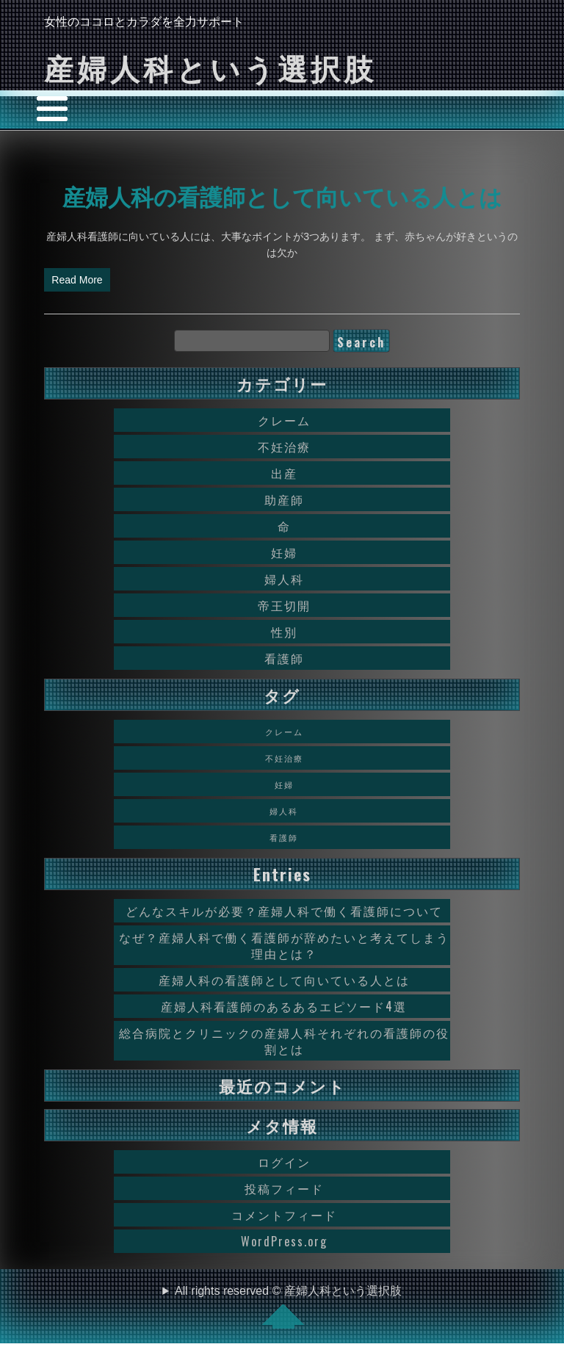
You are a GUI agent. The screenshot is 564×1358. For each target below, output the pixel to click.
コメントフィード (284, 1215)
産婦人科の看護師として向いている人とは (282, 195)
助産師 (284, 499)
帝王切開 (284, 605)
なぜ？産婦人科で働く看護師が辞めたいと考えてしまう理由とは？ (284, 945)
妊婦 (284, 552)
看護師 (284, 658)
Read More (76, 280)
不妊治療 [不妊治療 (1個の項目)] (284, 758)
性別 (284, 631)
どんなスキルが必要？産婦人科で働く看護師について (284, 911)
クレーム (284, 420)
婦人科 (284, 579)
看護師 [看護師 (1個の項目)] (284, 837)
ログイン (284, 1162)
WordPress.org (284, 1241)
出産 (284, 473)
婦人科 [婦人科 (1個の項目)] (284, 811)
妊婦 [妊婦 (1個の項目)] (284, 784)
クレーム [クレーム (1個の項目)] (284, 731)
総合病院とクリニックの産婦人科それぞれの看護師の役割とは (284, 1041)
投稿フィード (284, 1188)
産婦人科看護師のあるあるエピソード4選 (284, 1006)
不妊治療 (284, 446)
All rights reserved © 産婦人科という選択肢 (288, 1307)
